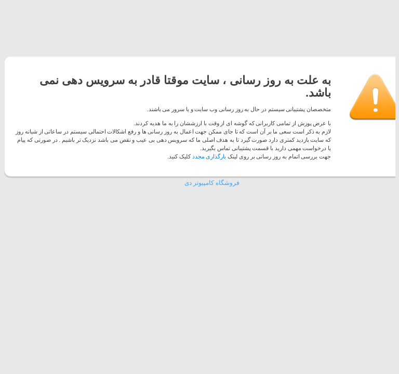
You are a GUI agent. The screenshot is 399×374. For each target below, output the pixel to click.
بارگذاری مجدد (209, 156)
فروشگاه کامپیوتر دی (212, 182)
